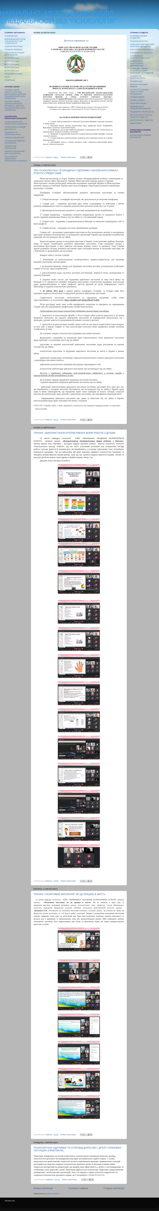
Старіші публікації (114, 1188)
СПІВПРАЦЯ (10, 80)
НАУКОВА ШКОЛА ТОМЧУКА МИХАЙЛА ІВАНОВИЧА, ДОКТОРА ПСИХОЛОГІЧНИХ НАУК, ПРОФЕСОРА (15, 106)
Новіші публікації (43, 1188)
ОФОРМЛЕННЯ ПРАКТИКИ (141, 53)
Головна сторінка (78, 1188)
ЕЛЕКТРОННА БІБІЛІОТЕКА (141, 50)
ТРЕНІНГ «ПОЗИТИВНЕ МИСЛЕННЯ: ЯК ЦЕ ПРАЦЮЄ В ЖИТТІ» (70, 894)
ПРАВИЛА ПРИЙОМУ (13, 50)
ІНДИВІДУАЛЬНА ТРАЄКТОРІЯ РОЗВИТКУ (140, 108)
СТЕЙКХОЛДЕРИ (137, 97)
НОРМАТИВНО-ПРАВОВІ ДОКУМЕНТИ (15, 128)
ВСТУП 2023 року (12, 61)
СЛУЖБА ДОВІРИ (137, 100)
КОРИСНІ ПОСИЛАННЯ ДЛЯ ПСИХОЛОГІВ (14, 152)
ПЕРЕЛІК (38, 405)
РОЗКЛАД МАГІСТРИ (139, 41)
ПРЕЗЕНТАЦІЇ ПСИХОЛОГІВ (10, 147)
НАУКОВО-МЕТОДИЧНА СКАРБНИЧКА (15, 142)
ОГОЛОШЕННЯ (11, 36)
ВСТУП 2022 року (12, 64)
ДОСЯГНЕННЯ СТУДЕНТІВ (141, 120)
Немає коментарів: (68, 157)
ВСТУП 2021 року (12, 67)
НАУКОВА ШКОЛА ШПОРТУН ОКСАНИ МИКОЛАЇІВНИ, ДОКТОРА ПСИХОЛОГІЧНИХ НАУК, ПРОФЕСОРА (15, 94)
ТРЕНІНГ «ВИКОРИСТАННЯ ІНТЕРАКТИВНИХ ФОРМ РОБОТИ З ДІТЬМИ (74, 433)
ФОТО (7, 77)
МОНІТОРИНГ (136, 123)
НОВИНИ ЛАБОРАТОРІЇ (14, 138)
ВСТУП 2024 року (12, 58)
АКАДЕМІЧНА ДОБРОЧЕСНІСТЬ (137, 77)
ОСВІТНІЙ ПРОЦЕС (138, 103)
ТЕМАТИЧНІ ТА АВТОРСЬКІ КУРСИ (13, 133)
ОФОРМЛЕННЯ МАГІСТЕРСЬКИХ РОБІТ (140, 57)
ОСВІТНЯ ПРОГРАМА (14, 46)
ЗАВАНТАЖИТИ (96, 1175)
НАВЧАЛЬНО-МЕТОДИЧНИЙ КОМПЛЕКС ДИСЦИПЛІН (142, 45)
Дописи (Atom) (53, 1194)
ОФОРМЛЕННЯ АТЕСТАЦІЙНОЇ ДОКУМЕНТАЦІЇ (136, 63)
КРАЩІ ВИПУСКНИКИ (14, 74)
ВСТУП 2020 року (12, 71)
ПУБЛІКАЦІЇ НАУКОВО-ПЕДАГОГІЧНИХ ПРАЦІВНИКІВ (139, 92)
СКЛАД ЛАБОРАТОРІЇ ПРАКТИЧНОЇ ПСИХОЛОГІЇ (16, 123)
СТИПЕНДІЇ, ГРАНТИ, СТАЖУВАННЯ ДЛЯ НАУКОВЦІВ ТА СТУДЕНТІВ (141, 71)
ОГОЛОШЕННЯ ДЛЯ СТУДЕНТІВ (138, 37)
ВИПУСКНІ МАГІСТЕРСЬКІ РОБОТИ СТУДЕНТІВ (141, 116)
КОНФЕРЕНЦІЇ (136, 81)
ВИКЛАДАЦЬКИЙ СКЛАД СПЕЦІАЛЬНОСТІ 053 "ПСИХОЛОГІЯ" (15, 41)
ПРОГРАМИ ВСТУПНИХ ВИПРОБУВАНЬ (14, 54)
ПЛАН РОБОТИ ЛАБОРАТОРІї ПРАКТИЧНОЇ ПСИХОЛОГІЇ (16, 159)
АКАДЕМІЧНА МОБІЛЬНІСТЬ (142, 112)
